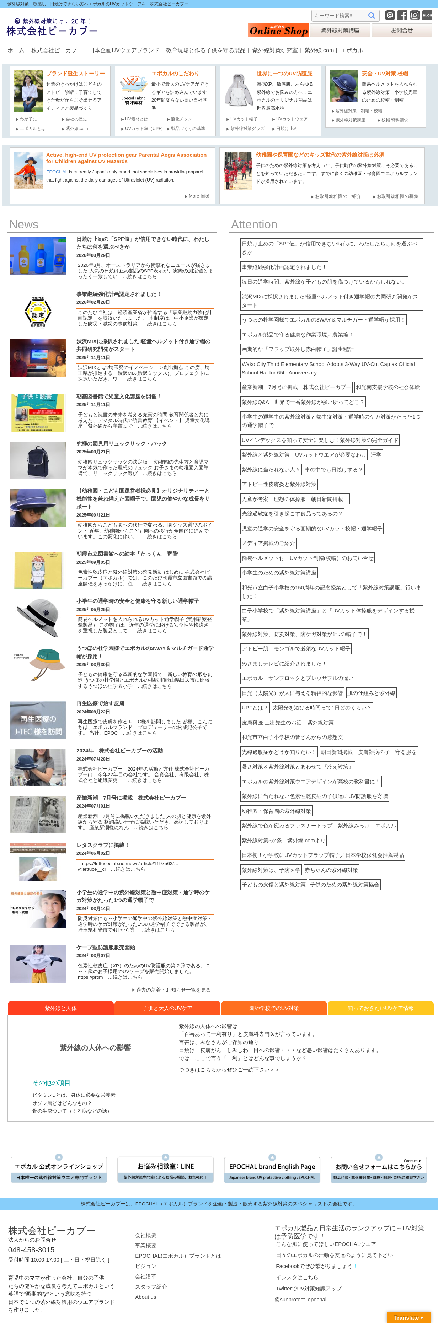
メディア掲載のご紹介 (268, 543)
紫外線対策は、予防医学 (271, 870)
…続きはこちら (137, 276)
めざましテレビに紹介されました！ (284, 663)
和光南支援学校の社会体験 (388, 387)
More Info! (199, 196)
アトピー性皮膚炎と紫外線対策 (279, 484)
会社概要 (145, 1235)
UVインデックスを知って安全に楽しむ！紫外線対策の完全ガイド (320, 440)
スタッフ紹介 (151, 1287)
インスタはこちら (297, 1277)
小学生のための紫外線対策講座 (279, 572)
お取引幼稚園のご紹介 (338, 196)
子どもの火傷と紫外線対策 (274, 884)
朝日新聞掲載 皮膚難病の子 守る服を (369, 752)
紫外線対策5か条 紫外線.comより (284, 840)
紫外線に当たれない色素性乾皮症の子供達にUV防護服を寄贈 (315, 796)
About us (145, 1297)
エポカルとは (35, 128)
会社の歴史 (76, 119)
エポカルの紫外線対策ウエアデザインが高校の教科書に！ (311, 781)
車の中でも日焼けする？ (334, 469)
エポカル (352, 50)
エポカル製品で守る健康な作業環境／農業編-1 (297, 334)
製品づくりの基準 (188, 128)
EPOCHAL (57, 171)
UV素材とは (136, 119)
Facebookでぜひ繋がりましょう (314, 1266)
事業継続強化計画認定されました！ (284, 267)
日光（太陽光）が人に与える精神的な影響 (292, 693)
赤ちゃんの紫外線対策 (331, 870)
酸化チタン (181, 119)
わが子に (28, 119)
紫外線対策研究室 (275, 50)
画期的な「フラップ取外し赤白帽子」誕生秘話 (298, 349)
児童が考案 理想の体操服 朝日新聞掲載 (295, 499)
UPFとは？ (255, 707)
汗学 (376, 455)
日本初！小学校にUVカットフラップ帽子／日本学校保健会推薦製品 (323, 855)
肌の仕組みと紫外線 (371, 693)
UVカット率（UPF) (144, 128)
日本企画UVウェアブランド (124, 50)
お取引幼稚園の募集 (397, 196)
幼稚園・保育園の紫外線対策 (276, 811)
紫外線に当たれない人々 (271, 469)
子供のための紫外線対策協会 (344, 884)
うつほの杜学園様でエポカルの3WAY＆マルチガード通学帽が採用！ (324, 320)
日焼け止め (287, 128)
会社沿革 (145, 1276)
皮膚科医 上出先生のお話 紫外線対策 (288, 722)
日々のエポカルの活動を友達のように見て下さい (334, 1255)
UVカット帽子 (244, 119)
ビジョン (145, 1266)
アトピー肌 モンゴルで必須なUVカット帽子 (296, 649)
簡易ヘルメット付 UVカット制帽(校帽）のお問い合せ (308, 558)
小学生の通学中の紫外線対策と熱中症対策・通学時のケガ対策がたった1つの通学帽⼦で (143, 900)
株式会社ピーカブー (56, 50)
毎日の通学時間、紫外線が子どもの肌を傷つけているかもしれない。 (324, 282)
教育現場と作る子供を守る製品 (206, 50)
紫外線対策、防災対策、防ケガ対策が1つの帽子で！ (304, 634)
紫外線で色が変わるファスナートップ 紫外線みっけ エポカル (319, 825)
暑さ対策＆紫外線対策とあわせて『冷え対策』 (298, 766)
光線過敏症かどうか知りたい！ (279, 752)
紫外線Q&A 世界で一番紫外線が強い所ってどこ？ (303, 402)
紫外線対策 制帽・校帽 (358, 110)
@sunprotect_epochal (300, 1299)
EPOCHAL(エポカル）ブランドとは (178, 1256)
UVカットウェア (292, 119)
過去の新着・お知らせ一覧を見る (173, 990)
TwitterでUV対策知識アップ (309, 1288)
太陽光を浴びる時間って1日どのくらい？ (322, 707)
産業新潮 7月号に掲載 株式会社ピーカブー (296, 387)
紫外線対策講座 (350, 120)
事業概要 (145, 1245)
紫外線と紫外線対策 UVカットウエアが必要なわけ (304, 455)
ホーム (16, 50)
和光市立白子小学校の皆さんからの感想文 (292, 737)
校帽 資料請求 (394, 120)
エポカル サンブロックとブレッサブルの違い (298, 678)
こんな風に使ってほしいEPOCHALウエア (326, 1244)
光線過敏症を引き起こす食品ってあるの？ (292, 514)
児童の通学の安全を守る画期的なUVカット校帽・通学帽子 (312, 528)
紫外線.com (319, 50)
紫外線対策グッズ (247, 128)
